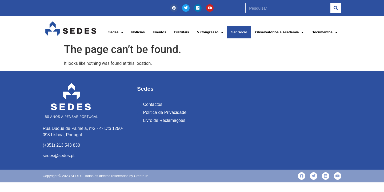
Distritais (181, 32)
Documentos (324, 32)
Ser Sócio (239, 32)
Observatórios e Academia (279, 32)
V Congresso (210, 32)
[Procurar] (335, 8)
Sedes (115, 32)
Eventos (159, 32)
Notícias (138, 32)
